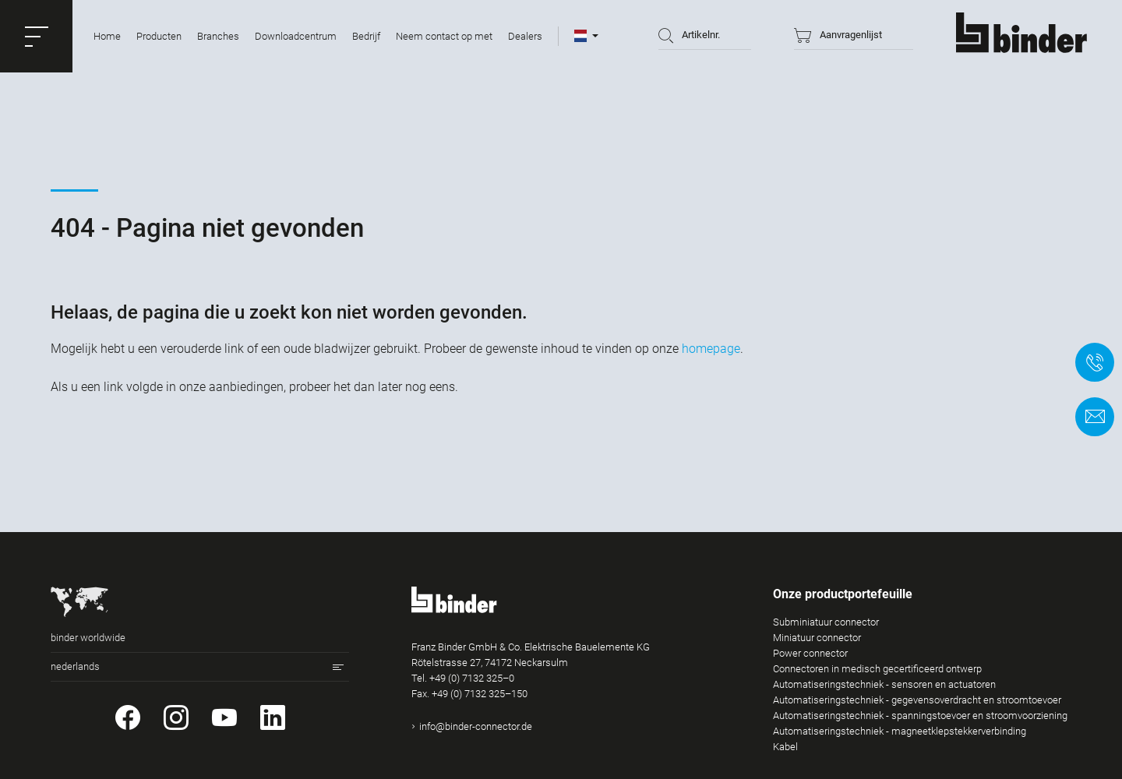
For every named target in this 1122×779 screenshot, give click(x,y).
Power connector (810, 653)
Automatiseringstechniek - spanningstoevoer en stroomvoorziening (920, 715)
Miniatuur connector (817, 637)
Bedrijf (366, 36)
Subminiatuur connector (826, 622)
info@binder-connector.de (475, 726)
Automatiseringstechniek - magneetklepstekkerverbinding (899, 731)
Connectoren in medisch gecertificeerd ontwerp (877, 669)
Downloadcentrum (296, 36)
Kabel (785, 747)
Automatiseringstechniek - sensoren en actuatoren (884, 684)
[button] (36, 36)
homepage (711, 348)
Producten (159, 36)
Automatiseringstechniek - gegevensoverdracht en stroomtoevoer (917, 700)
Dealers (525, 36)
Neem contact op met (444, 36)
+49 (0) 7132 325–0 (471, 678)
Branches (218, 36)
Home (107, 36)
